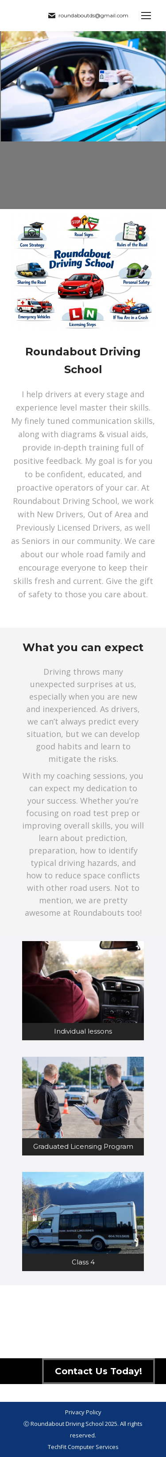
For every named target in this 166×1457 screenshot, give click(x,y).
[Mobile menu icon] (146, 15)
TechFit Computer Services (83, 1447)
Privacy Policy (83, 1412)
